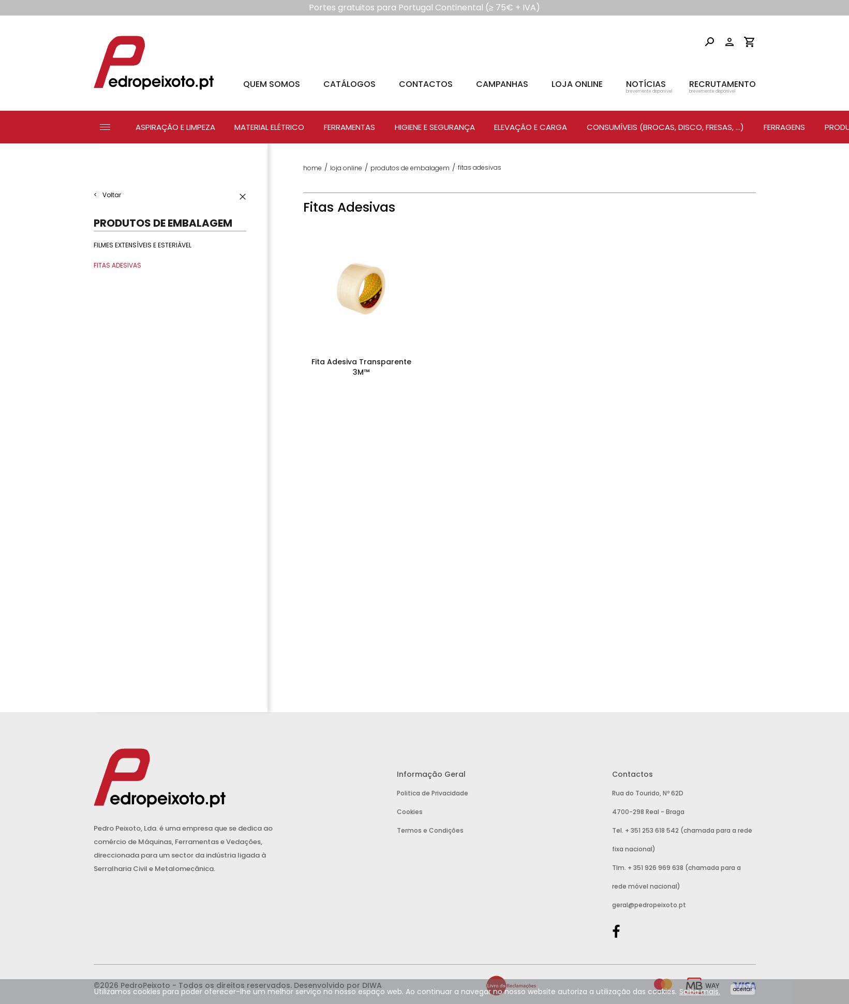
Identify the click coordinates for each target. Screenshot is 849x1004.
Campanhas (502, 84)
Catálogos (349, 84)
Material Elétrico (269, 127)
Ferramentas (349, 127)
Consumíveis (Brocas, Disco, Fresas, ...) (665, 127)
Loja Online (577, 84)
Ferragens (784, 127)
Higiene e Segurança (435, 127)
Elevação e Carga (530, 127)
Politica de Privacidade (432, 793)
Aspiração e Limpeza (175, 127)
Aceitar (742, 989)
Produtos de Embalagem (163, 223)
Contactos (426, 84)
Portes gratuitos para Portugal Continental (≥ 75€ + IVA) (424, 7)
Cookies (410, 811)
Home (312, 168)
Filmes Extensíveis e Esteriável (142, 245)
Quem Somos (271, 84)
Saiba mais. (699, 991)
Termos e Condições (430, 830)
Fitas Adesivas (117, 265)
